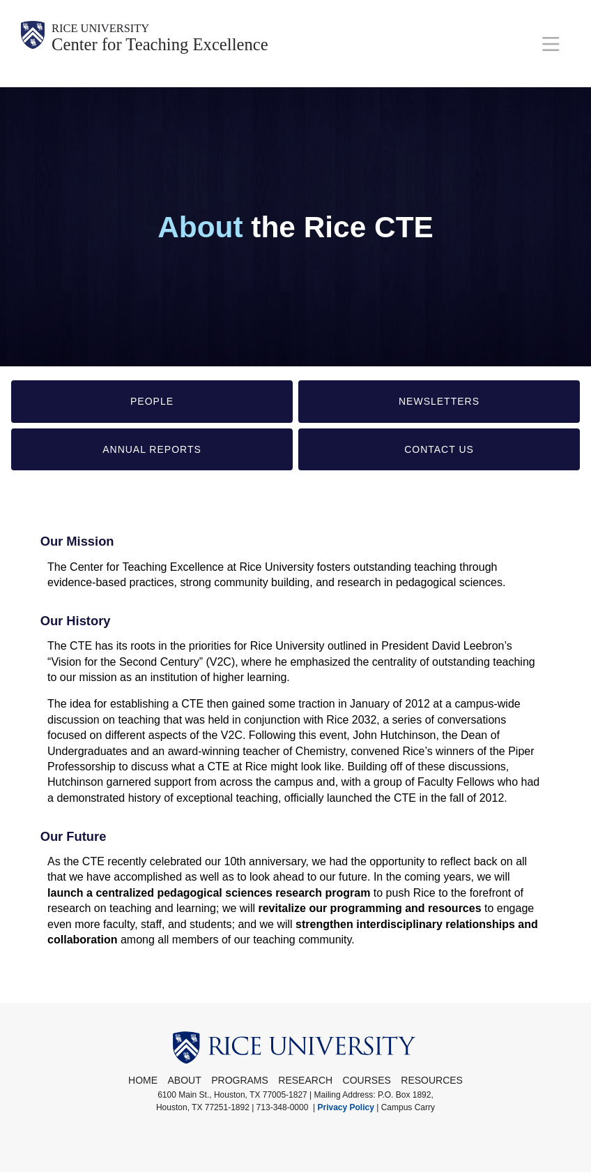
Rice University (111, 30)
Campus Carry (408, 1107)
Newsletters (439, 401)
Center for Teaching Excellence (183, 49)
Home (143, 1080)
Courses (367, 1080)
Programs (239, 1080)
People (152, 401)
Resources (432, 1080)
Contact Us (439, 449)
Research (305, 1080)
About (184, 1080)
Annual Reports (151, 449)
